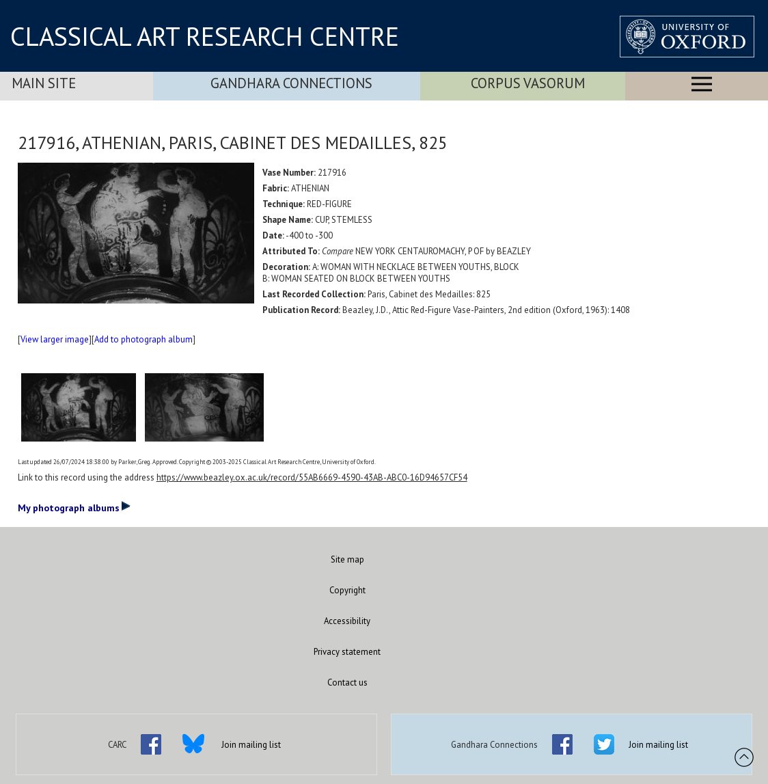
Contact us (347, 682)
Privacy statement (347, 652)
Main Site (44, 83)
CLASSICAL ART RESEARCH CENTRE (204, 36)
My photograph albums (74, 507)
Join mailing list (251, 745)
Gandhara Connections (291, 83)
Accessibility (347, 621)
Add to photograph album (143, 339)
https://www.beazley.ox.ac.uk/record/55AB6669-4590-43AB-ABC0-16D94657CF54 (311, 477)
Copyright (347, 590)
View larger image (54, 339)
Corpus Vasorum (528, 83)
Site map (347, 559)
